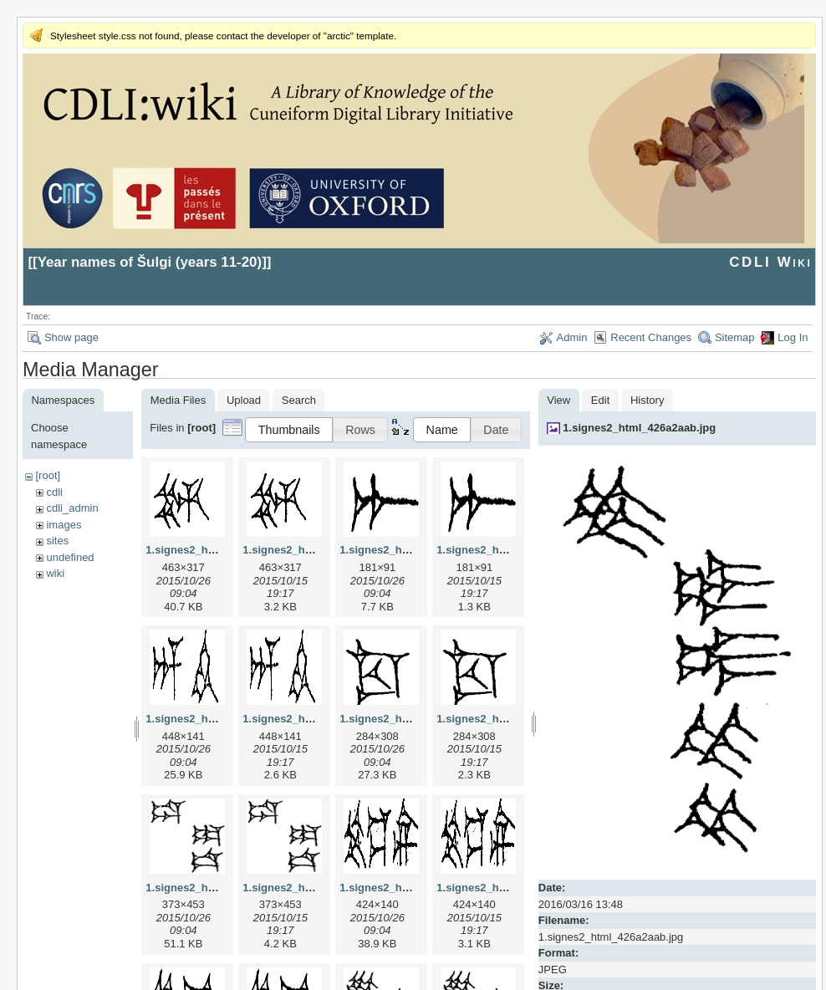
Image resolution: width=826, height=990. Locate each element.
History (647, 400)
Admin (572, 337)
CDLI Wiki (770, 262)
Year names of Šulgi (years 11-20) (150, 262)
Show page (71, 337)
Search (299, 400)
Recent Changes (650, 337)
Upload (244, 400)
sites (57, 540)
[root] (47, 475)
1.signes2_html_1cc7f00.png (510, 718)
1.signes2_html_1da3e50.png (317, 887)
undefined (70, 557)
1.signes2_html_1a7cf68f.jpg (413, 549)
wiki (55, 573)
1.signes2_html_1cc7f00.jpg (411, 718)
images (63, 524)
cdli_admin (72, 508)
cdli (54, 492)
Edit (600, 400)
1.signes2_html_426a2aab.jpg (639, 427)
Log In (793, 337)
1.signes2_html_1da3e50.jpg (219, 887)
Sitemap (735, 337)
